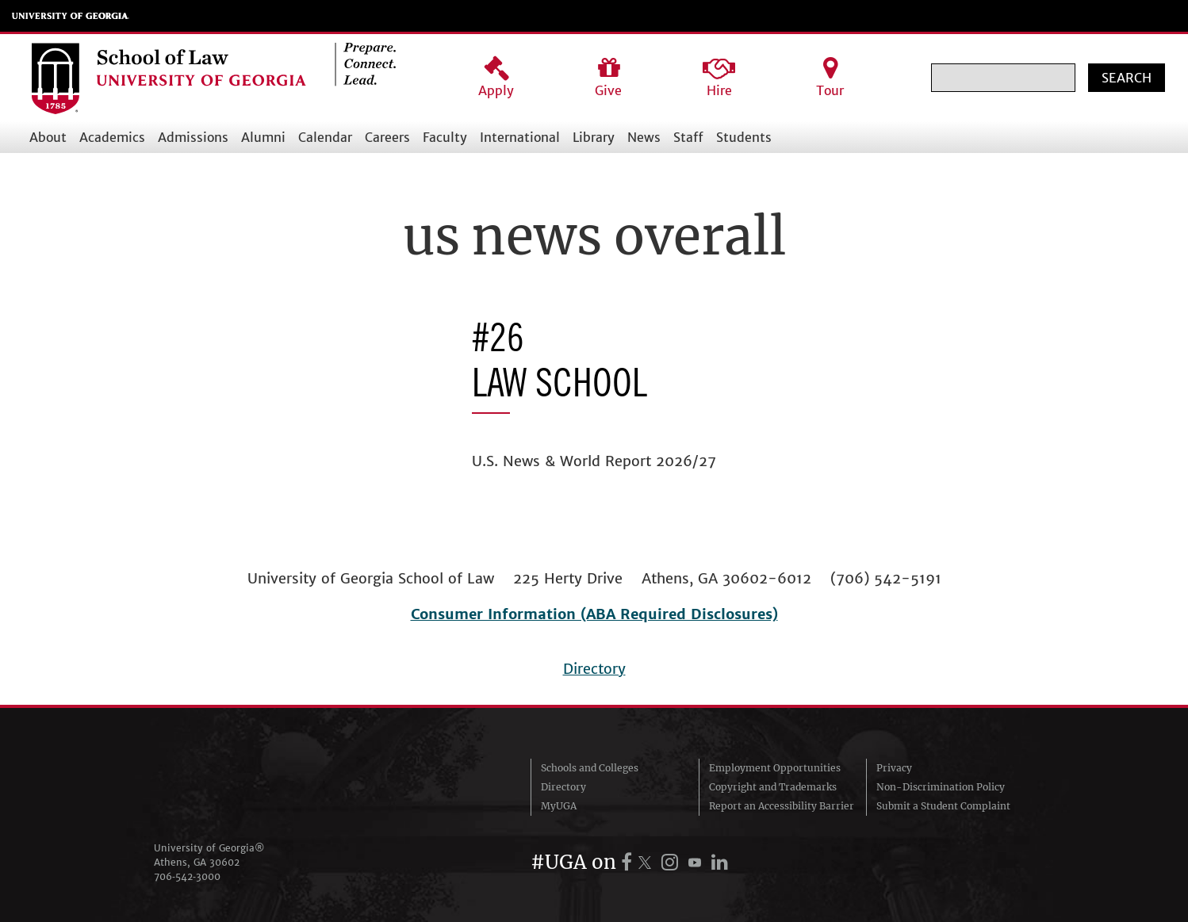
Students (744, 137)
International (520, 137)
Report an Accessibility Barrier (781, 806)
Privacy (894, 768)
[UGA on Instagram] (672, 862)
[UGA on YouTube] (697, 862)
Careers (387, 137)
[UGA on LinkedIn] (719, 862)
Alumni (263, 137)
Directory (594, 669)
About (48, 137)
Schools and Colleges (589, 768)
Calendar (325, 137)
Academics (112, 137)
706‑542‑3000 (187, 876)
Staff (688, 137)
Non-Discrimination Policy (940, 787)
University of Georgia (70, 16)
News (644, 137)
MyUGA (559, 806)
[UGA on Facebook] (629, 862)
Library (594, 137)
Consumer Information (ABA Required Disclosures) (594, 614)
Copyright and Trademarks (773, 787)
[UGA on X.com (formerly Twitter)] (647, 862)
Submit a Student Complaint (943, 806)
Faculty (445, 137)
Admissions (193, 137)
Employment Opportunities (775, 768)
